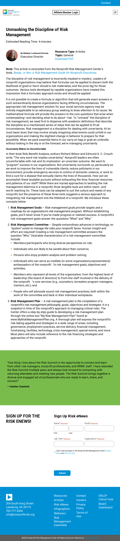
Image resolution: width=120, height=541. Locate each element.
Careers (81, 500)
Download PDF (64, 59)
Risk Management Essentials (62, 521)
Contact (106, 3)
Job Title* (62, 438)
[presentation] (72, 462)
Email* (91, 423)
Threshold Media (91, 538)
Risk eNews (61, 504)
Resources (60, 495)
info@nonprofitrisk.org (20, 514)
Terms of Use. (69, 453)
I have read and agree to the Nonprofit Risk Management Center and (83, 452)
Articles (59, 500)
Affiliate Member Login (66, 12)
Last (70, 433)
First (55, 433)
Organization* (94, 438)
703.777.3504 (14, 510)
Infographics (62, 508)
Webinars (60, 513)
